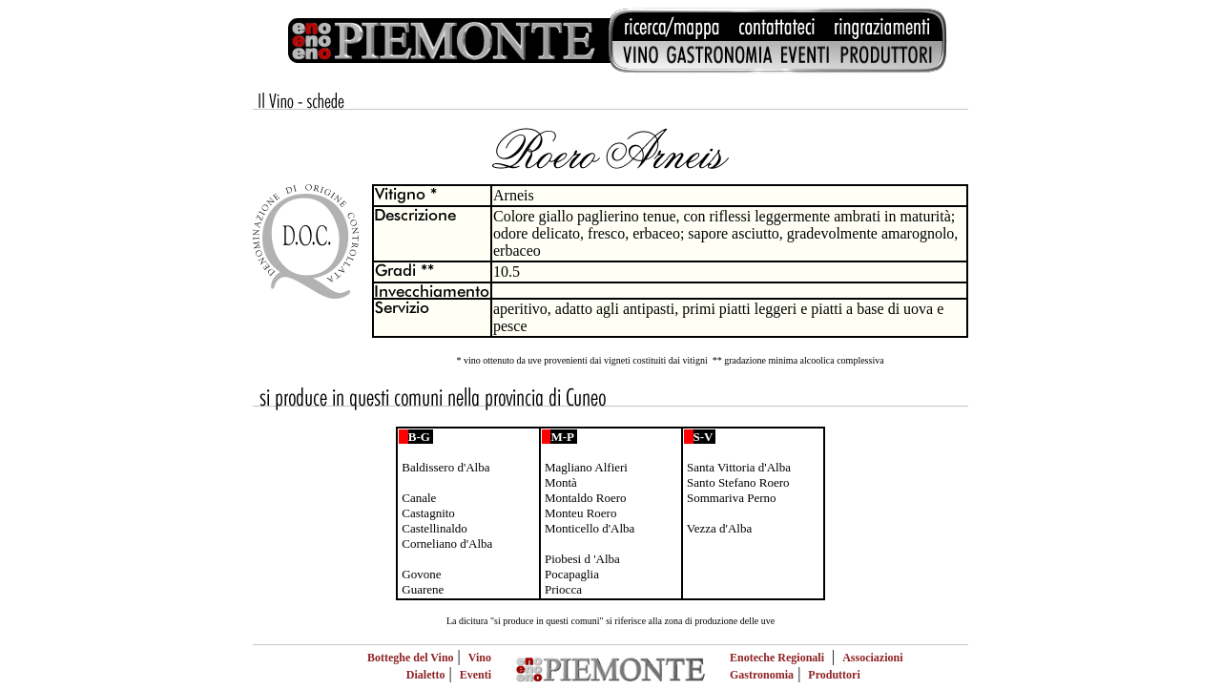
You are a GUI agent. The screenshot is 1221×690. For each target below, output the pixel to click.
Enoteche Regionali (777, 657)
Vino (479, 657)
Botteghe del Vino (410, 657)
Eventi (475, 674)
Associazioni (872, 657)
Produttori (833, 674)
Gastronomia (762, 674)
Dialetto (425, 674)
